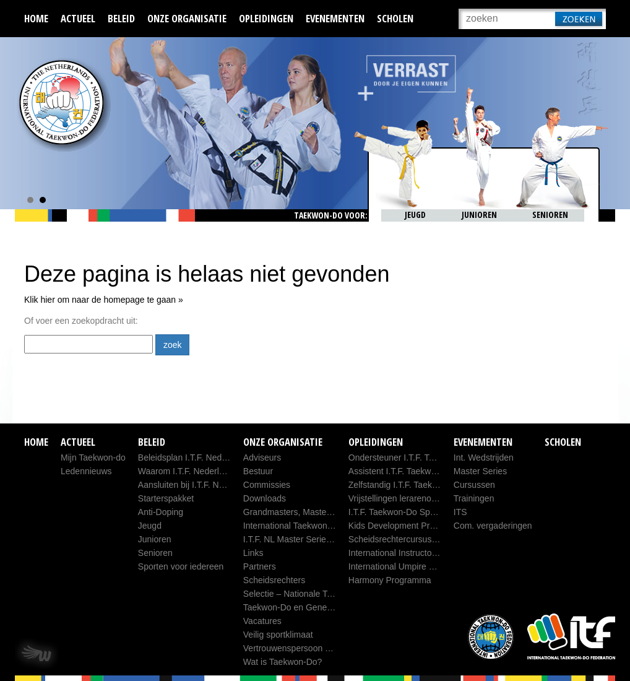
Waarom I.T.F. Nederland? (188, 471)
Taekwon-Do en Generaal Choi (302, 607)
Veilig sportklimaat (278, 635)
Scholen (395, 18)
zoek (172, 345)
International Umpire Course (402, 566)
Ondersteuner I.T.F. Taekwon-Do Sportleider (432, 457)
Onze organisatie (187, 18)
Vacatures (262, 621)
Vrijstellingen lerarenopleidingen (409, 498)
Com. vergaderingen (493, 526)
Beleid (121, 18)
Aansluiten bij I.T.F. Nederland (195, 485)
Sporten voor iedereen (181, 566)
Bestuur (258, 471)
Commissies (266, 485)
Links (253, 553)
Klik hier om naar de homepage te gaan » (103, 300)
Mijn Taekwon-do (93, 457)
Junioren (154, 539)
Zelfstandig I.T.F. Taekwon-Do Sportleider (427, 485)
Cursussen (474, 485)
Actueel (78, 18)
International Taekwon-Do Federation (314, 526)
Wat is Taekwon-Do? (282, 662)
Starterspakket (166, 498)
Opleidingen (266, 18)
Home (36, 18)
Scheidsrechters (274, 580)
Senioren (155, 553)
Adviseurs (262, 457)
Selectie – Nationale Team (293, 594)
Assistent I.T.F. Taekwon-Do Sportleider (423, 471)
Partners (259, 566)
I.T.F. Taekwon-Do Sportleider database (423, 512)
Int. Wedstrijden (484, 457)
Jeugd (150, 526)
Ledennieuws (86, 471)
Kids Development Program (401, 526)
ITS (460, 512)
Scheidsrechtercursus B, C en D (410, 539)
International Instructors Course (408, 553)
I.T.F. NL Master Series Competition (311, 539)
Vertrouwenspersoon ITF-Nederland (312, 648)
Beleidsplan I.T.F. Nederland (192, 457)
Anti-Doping (160, 512)
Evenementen (335, 18)
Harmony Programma (389, 580)
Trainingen (474, 498)
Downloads (264, 498)
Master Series (480, 471)
